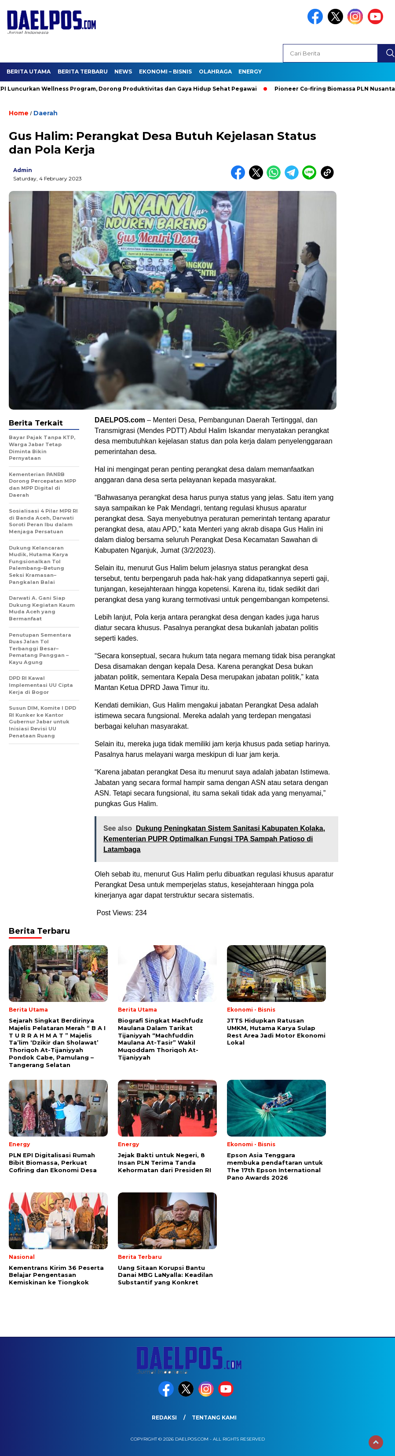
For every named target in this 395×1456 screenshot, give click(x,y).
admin (22, 170)
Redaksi (164, 1417)
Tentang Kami (214, 1417)
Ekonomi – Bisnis (165, 71)
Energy (250, 71)
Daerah (45, 113)
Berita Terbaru (83, 71)
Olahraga (215, 71)
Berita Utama (29, 71)
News (123, 71)
